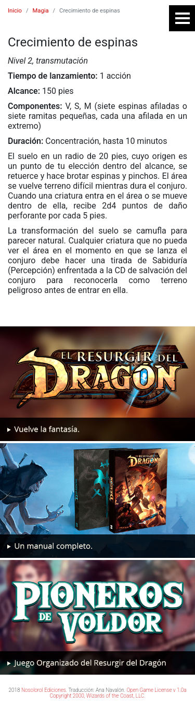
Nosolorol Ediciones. (44, 690)
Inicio (15, 10)
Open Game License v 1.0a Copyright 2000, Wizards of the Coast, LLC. (117, 693)
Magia (41, 10)
